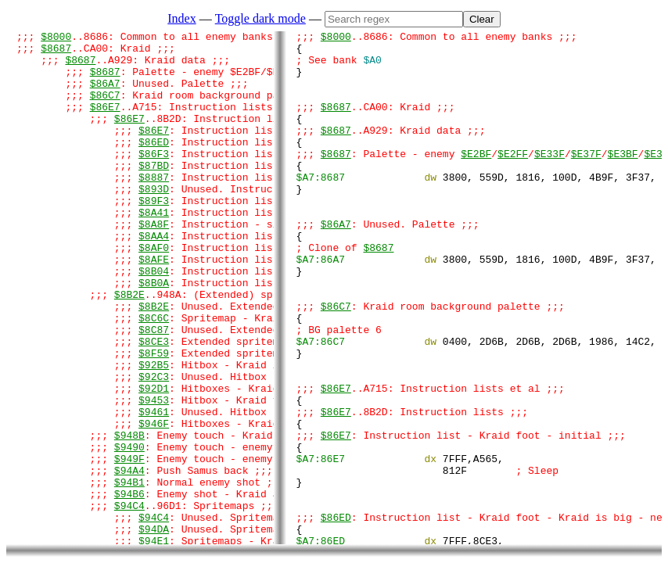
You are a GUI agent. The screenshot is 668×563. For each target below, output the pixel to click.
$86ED (153, 165)
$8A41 (153, 249)
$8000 (56, 38)
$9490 (129, 531)
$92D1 (153, 461)
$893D (153, 221)
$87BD (153, 193)
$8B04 (153, 320)
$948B (129, 517)
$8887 (153, 207)
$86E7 (105, 123)
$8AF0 (153, 292)
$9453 (153, 475)
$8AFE (153, 306)
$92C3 (153, 446)
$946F (153, 503)
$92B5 (153, 432)
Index (181, 18)
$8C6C (153, 376)
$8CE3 (153, 404)
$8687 (56, 52)
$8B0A (153, 334)
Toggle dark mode (260, 18)
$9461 (153, 489)
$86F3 (153, 179)
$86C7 (105, 109)
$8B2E (129, 348)
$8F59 (153, 418)
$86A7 (105, 95)
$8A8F (153, 263)
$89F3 (153, 235)
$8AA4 (153, 278)
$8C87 (153, 390)
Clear (481, 19)
